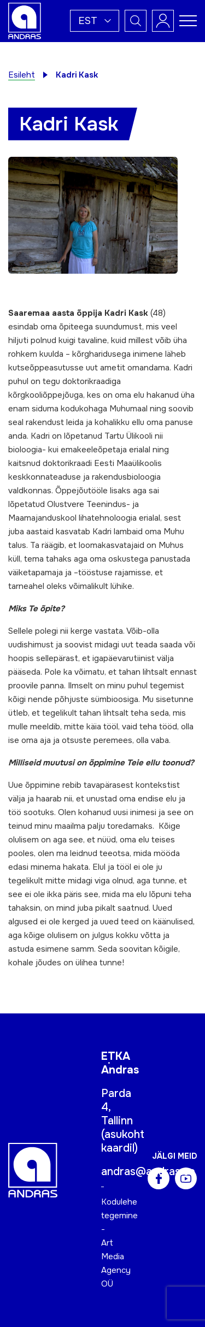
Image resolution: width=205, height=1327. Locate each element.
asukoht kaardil (122, 1141)
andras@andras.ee (148, 1171)
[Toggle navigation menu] (188, 21)
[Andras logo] (24, 20)
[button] (94, 21)
